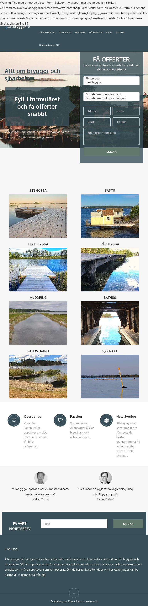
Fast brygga (111, 82)
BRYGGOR (80, 32)
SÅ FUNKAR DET (47, 32)
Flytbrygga (111, 78)
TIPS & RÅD (65, 32)
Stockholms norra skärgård (111, 94)
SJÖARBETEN (95, 32)
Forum (109, 32)
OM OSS (120, 32)
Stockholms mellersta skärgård (111, 98)
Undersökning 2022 (49, 45)
